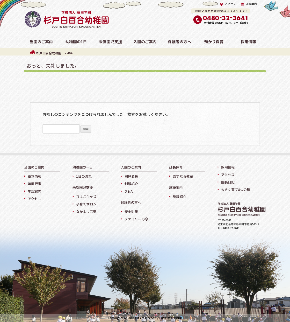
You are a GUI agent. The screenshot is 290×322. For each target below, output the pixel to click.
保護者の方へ (131, 202)
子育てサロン (86, 204)
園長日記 (228, 182)
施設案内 (249, 4)
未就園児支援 (82, 187)
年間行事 (34, 184)
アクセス (228, 4)
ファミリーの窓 (136, 219)
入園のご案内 (131, 167)
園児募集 (131, 176)
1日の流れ (84, 176)
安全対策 (131, 211)
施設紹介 (179, 196)
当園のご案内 (34, 167)
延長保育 (176, 167)
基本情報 (34, 176)
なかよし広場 (86, 211)
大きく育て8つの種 (235, 189)
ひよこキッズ (86, 196)
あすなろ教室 (183, 176)
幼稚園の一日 (82, 167)
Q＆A (128, 191)
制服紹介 (131, 184)
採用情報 (228, 167)
